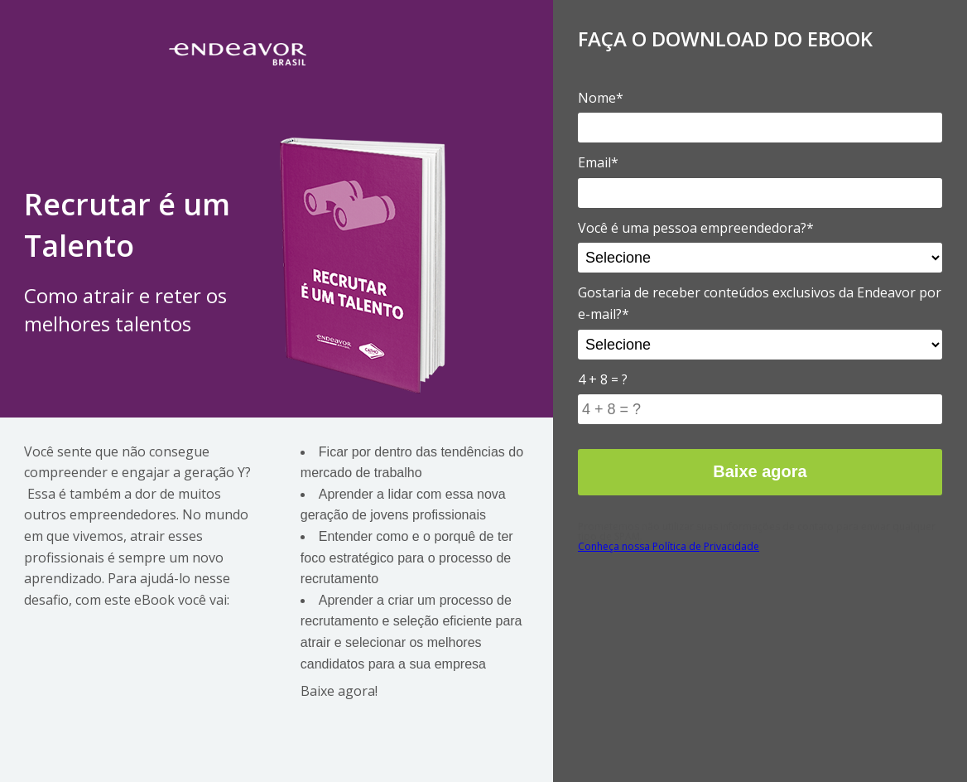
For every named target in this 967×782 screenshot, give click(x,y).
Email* (598, 162)
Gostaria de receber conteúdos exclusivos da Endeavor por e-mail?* (759, 303)
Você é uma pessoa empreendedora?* (696, 228)
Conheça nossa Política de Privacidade (668, 546)
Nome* (600, 98)
